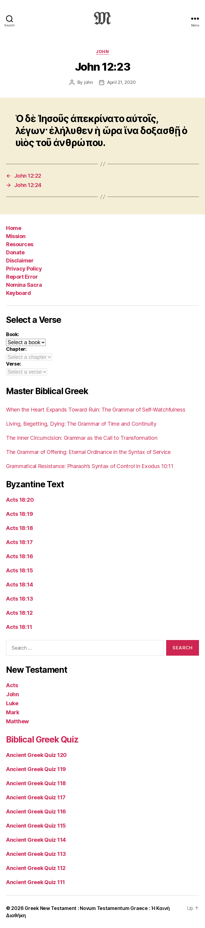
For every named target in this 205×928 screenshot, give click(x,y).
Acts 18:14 (19, 584)
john (88, 82)
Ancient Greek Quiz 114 (36, 840)
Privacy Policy (24, 268)
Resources (19, 244)
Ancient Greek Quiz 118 (36, 783)
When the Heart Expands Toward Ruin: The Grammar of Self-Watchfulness (95, 409)
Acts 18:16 (19, 556)
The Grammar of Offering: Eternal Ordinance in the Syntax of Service (88, 452)
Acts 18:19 (19, 514)
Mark (12, 712)
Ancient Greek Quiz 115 (36, 825)
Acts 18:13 (19, 599)
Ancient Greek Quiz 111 (35, 882)
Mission (16, 236)
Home (13, 228)
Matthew (17, 721)
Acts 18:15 (19, 570)
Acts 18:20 (20, 500)
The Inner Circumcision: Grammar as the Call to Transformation (81, 438)
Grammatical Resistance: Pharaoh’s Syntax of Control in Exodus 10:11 (89, 466)
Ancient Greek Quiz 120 (36, 755)
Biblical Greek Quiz (42, 739)
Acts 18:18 (19, 528)
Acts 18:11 (19, 627)
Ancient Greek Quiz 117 (36, 797)
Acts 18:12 (19, 613)
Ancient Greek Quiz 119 (36, 769)
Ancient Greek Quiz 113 (36, 854)
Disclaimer (19, 260)
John (102, 51)
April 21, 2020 (121, 82)
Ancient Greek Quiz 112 (36, 868)
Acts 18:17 (19, 542)
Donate (15, 252)
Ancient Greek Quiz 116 (36, 811)
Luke (12, 703)
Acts (12, 685)
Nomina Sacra (24, 285)
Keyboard (18, 293)
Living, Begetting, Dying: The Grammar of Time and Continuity (81, 424)
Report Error (22, 277)
